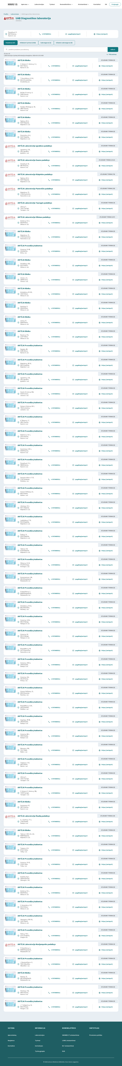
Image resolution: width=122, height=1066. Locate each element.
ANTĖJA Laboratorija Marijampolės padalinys (37, 944)
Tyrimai (52, 4)
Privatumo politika (95, 1035)
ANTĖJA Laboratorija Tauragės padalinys (35, 203)
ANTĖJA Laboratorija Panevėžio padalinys (35, 188)
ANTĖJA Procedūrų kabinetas (30, 245)
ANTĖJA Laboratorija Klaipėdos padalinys (35, 174)
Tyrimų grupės (40, 1051)
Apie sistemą (12, 1035)
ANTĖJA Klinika (24, 60)
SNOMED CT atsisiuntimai (70, 1035)
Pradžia (6, 14)
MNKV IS (12, 4)
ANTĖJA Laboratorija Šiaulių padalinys (34, 816)
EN (106, 4)
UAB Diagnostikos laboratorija (30, 14)
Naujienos (11, 1040)
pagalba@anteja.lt (74, 34)
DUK (63, 1051)
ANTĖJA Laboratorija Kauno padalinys (34, 160)
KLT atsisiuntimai (68, 1046)
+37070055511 (46, 34)
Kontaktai (97, 4)
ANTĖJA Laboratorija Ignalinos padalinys (35, 146)
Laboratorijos (39, 4)
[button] (25, 4)
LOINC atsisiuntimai (68, 1040)
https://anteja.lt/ (102, 34)
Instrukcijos (39, 1046)
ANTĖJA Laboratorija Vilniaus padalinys (34, 217)
